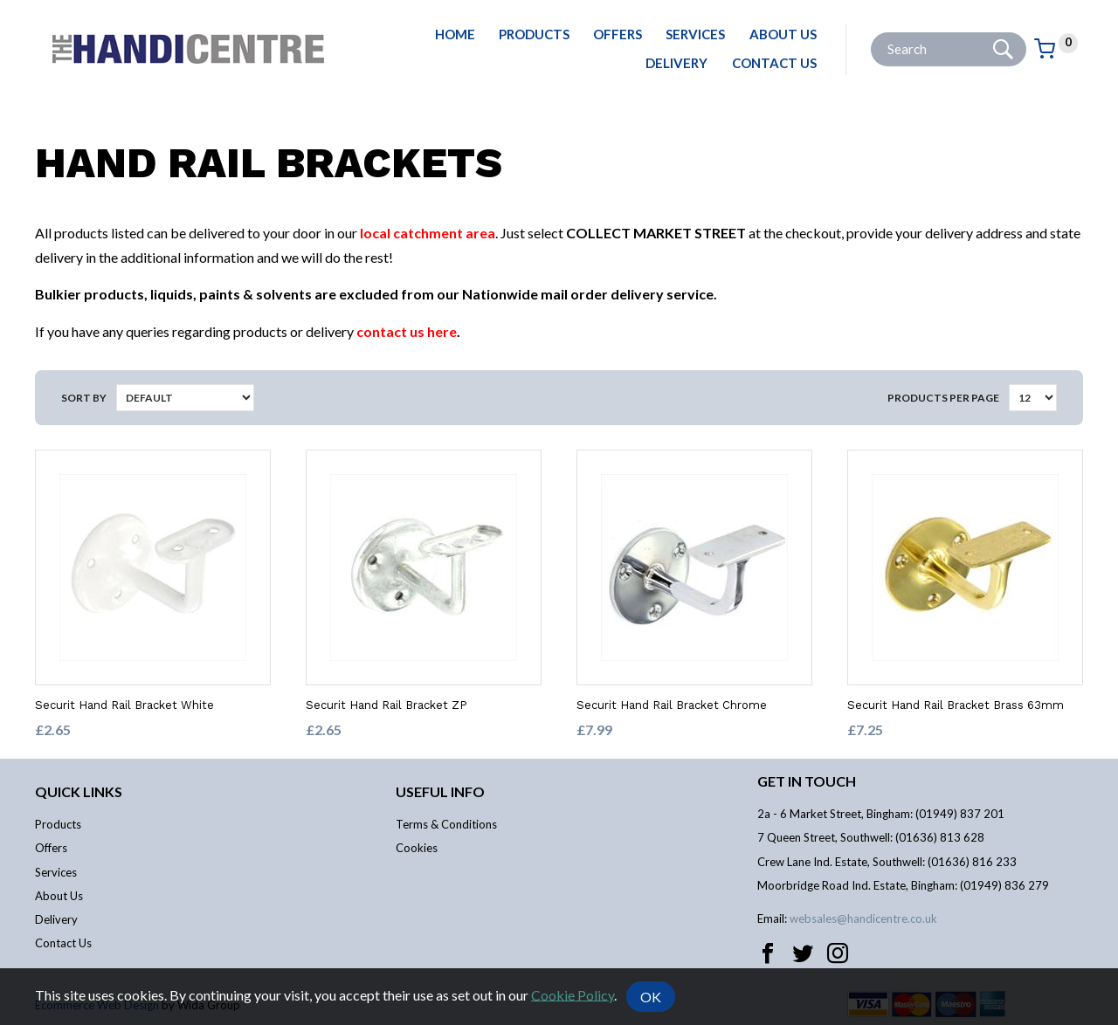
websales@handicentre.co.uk (863, 918)
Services (695, 34)
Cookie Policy (572, 994)
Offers (617, 34)
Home (455, 34)
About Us (783, 34)
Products (534, 34)
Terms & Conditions (446, 824)
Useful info (440, 791)
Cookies (417, 848)
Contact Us (774, 63)
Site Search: (871, 32)
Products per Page (943, 397)
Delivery (676, 63)
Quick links (78, 791)
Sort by (84, 397)
